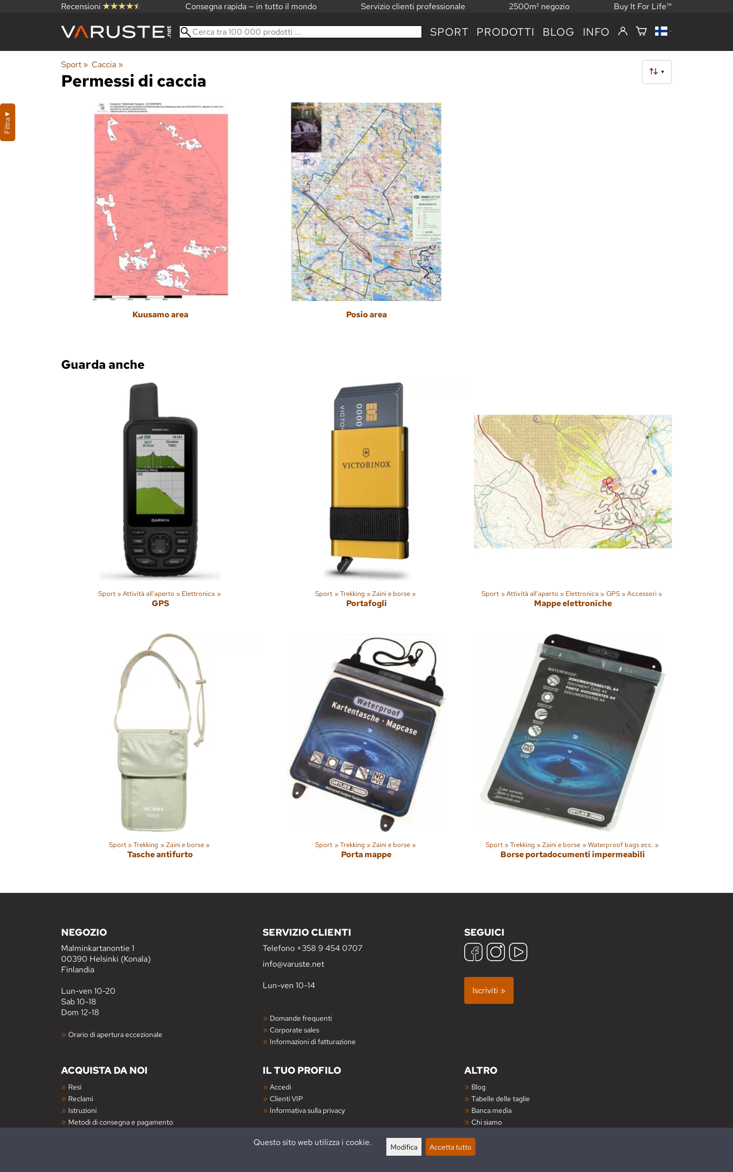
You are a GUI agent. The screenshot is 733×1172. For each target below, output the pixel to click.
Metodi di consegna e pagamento (120, 1122)
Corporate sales (294, 1029)
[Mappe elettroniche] (573, 504)
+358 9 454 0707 (329, 948)
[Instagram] (496, 953)
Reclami (80, 1098)
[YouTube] (518, 953)
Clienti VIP (286, 1098)
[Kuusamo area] (160, 223)
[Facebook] (473, 953)
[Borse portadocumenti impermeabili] (573, 755)
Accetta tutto (450, 1147)
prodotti (505, 32)
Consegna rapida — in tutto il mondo (251, 6)
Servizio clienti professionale (413, 6)
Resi (74, 1087)
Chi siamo (486, 1122)
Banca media (491, 1110)
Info (596, 32)
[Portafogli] (366, 504)
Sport (449, 32)
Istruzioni (82, 1110)
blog (559, 32)
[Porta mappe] (366, 755)
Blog (478, 1087)
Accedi (280, 1087)
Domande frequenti (301, 1018)
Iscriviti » (488, 990)
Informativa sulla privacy (307, 1110)
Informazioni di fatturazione (313, 1041)
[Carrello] (641, 31)
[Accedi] (623, 31)
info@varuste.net (293, 964)
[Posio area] (366, 223)
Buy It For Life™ (643, 6)
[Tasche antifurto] (160, 755)
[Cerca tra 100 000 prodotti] (300, 31)
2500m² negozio (539, 6)
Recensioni (101, 6)
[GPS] (160, 504)
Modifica (403, 1147)
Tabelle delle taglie (500, 1098)
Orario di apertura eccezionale (115, 1034)
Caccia (107, 64)
